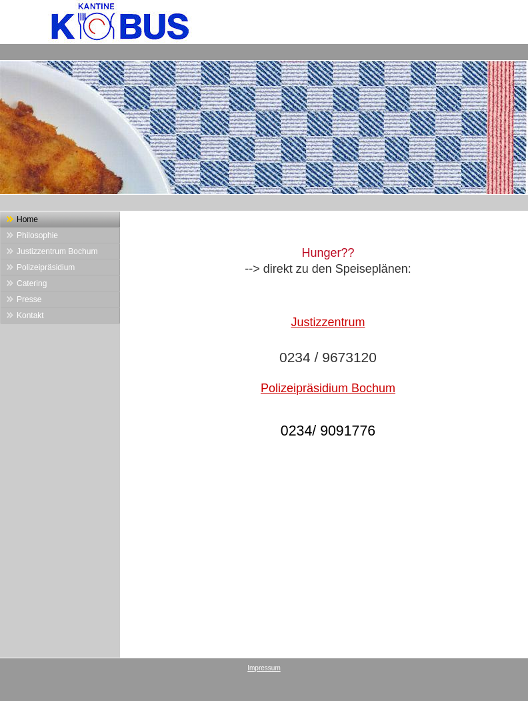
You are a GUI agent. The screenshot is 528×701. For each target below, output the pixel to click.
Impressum (263, 668)
